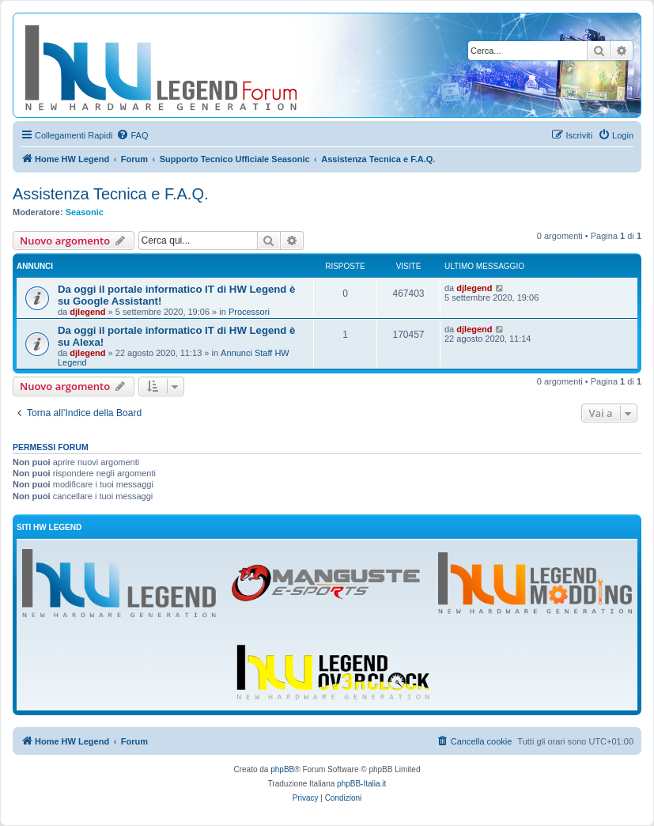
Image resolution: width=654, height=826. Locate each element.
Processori (249, 311)
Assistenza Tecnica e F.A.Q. (111, 194)
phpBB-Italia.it (361, 783)
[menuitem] (132, 135)
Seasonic (85, 212)
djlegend (87, 311)
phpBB (282, 769)
